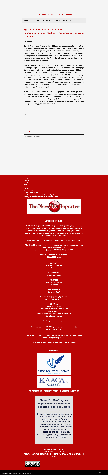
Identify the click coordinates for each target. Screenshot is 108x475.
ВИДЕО (57, 21)
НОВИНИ (26, 21)
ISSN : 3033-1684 (28, 190)
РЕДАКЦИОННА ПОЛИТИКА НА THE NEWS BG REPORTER (41, 197)
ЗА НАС (36, 21)
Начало (26, 178)
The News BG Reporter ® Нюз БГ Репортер (54, 14)
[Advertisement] (54, 161)
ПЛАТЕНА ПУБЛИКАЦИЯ (31, 193)
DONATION (67, 21)
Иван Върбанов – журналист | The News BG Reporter (39, 195)
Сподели (28, 115)
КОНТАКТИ (47, 21)
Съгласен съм (28, 473)
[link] (54, 8)
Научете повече (21, 473)
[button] (54, 206)
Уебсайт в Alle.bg (102, 472)
